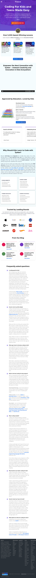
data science (21, 169)
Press (14, 545)
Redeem (20, 545)
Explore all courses (18, 58)
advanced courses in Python (7, 169)
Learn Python (17, 47)
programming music (13, 314)
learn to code (19, 291)
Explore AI (28, 47)
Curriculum (21, 543)
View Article (9, 249)
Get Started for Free (18, 23)
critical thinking (20, 293)
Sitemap (14, 550)
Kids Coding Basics (5, 183)
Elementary (33, 548)
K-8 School (33, 557)
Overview (20, 541)
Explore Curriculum (20, 122)
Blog (14, 541)
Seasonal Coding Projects (6, 199)
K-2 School (33, 556)
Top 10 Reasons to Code (5, 182)
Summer (20, 556)
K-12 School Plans (22, 195)
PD (31, 561)
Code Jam (26, 562)
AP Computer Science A (23, 198)
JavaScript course (12, 396)
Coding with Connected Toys (24, 185)
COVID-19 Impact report (5, 196)
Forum (14, 554)
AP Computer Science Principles (25, 196)
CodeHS (16, 520)
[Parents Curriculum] (7, 113)
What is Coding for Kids (23, 181)
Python (22, 394)
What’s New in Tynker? (5, 195)
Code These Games (13, 410)
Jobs (13, 546)
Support (14, 544)
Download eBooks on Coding (6, 186)
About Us (14, 543)
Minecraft (27, 544)
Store (14, 555)
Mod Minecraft (5, 47)
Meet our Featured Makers (6, 198)
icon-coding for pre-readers (17, 167)
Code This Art (16, 411)
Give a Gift (21, 544)
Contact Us (7, 576)
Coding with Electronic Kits (24, 184)
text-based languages (27, 106)
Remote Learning (22, 199)
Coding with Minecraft (23, 182)
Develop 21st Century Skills (6, 184)
